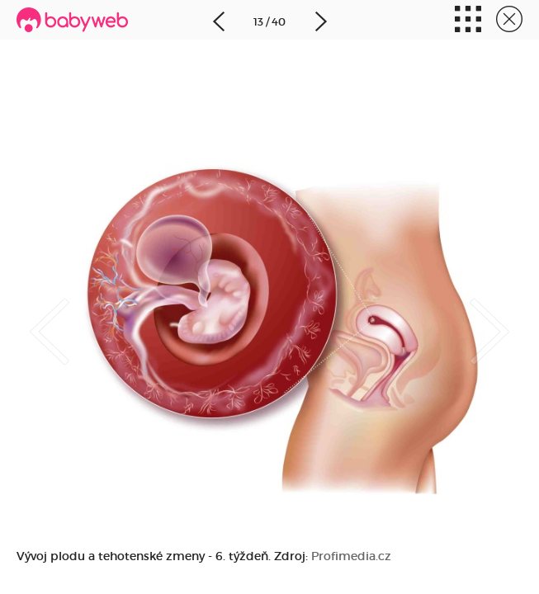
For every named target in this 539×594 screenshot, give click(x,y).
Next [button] (506, 317)
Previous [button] (33, 317)
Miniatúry (468, 21)
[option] (269, 297)
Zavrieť (509, 21)
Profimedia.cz (351, 556)
